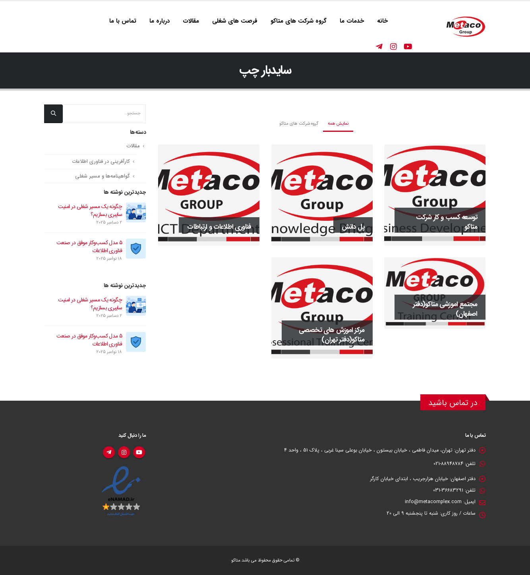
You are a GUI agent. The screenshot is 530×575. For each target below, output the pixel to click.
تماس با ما (122, 21)
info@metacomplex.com (433, 502)
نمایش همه (338, 123)
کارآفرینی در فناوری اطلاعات (101, 161)
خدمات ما (352, 21)
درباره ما (159, 21)
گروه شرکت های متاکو (299, 21)
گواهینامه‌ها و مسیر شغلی (102, 176)
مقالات (191, 21)
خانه (382, 21)
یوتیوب (139, 452)
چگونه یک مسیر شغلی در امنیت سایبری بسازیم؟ (90, 210)
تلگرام (109, 452)
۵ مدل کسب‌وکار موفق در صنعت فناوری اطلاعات (89, 246)
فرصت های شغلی (234, 21)
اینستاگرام (124, 452)
